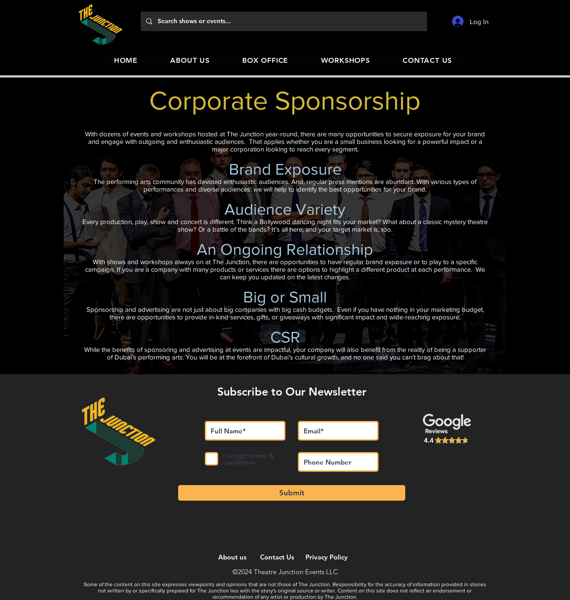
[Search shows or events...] (283, 21)
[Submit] (291, 493)
